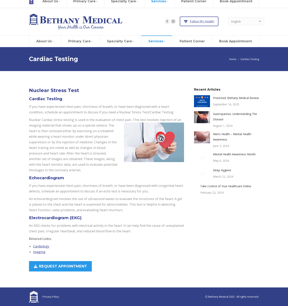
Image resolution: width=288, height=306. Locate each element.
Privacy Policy (51, 296)
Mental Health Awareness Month (234, 154)
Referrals (85, 3)
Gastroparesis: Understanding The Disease (235, 116)
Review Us (48, 3)
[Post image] (202, 101)
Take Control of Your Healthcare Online (225, 186)
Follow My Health (199, 21)
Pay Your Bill (101, 3)
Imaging (39, 252)
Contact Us (121, 4)
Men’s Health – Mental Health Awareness (232, 136)
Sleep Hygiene (222, 170)
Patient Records (67, 3)
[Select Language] (246, 21)
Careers (34, 3)
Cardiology (41, 246)
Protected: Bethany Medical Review (236, 98)
